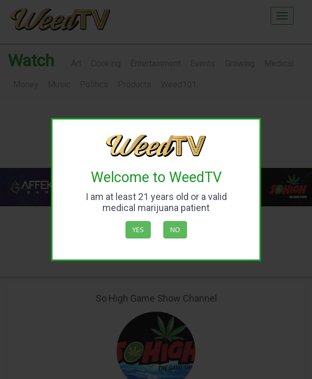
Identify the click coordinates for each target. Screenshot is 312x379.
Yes (138, 229)
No (175, 229)
